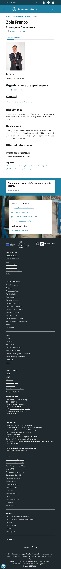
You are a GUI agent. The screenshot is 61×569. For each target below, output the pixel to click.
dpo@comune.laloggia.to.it (18, 450)
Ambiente (9, 288)
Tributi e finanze (11, 344)
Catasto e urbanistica (12, 300)
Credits (8, 496)
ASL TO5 (9, 522)
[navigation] (4, 9)
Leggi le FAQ (10, 469)
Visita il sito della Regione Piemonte (17, 516)
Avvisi (8, 363)
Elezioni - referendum (13, 350)
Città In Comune (46, 556)
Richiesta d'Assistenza (13, 478)
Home (8, 16)
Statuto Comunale (12, 484)
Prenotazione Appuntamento (15, 472)
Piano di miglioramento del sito (15, 466)
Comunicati (9, 359)
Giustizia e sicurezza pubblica (15, 309)
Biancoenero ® (17, 564)
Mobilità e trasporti (12, 315)
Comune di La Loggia (27, 9)
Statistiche (9, 502)
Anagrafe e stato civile (13, 291)
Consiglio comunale (14, 90)
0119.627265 (12, 402)
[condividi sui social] (11, 31)
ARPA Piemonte (11, 525)
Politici (27, 16)
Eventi (8, 374)
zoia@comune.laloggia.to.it (22, 102)
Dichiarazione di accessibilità (15, 463)
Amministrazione (17, 16)
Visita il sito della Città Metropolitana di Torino (20, 519)
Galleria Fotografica (12, 383)
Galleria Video (10, 386)
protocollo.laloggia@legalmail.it (20, 409)
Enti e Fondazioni (11, 268)
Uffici (7, 262)
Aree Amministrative (12, 259)
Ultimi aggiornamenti (12, 499)
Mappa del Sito (10, 505)
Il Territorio (9, 380)
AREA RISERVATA (29, 566)
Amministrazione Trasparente (15, 460)
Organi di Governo (11, 256)
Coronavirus (9, 341)
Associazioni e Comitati (13, 392)
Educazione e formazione (14, 306)
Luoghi (8, 377)
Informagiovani (10, 531)
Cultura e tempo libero (13, 303)
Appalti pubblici (11, 294)
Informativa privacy (12, 487)
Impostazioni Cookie (12, 493)
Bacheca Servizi (11, 481)
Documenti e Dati (11, 265)
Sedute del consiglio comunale (15, 356)
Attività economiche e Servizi (15, 389)
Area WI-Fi (9, 528)
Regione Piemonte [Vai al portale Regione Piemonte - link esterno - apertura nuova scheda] (11, 3)
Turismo (8, 324)
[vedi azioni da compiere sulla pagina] (21, 31)
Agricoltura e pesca (12, 285)
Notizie (8, 338)
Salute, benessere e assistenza (15, 318)
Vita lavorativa (10, 327)
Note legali (9, 490)
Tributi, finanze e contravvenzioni (16, 321)
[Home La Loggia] (23, 9)
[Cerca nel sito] (52, 9)
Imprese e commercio (12, 312)
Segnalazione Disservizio (13, 475)
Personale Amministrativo (14, 271)
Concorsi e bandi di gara (13, 347)
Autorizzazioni (10, 297)
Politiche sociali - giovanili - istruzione (18, 353)
